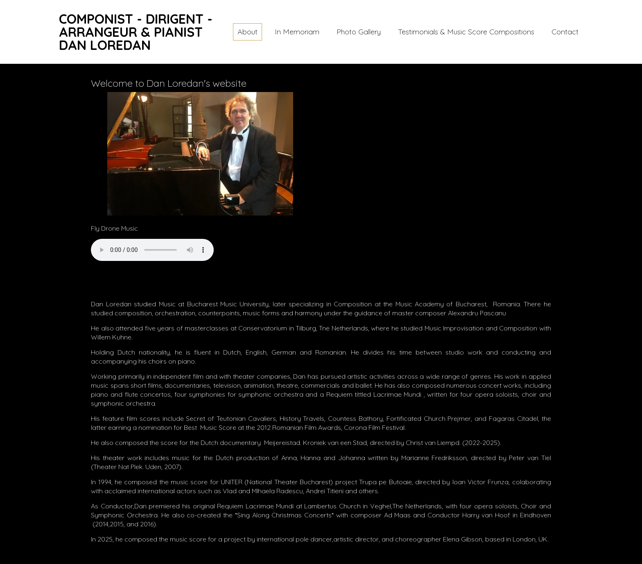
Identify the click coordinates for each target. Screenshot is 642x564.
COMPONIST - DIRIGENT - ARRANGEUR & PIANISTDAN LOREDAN (135, 32)
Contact (565, 31)
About (247, 31)
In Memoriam (297, 31)
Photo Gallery (359, 31)
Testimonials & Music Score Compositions (466, 31)
